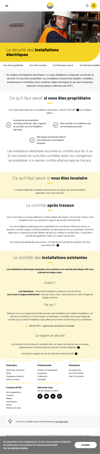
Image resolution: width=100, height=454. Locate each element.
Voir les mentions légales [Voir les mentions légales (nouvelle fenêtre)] (15, 448)
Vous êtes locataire (37, 65)
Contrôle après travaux (63, 65)
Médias (9, 398)
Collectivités (42, 376)
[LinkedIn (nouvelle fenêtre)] (53, 396)
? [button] (77, 110)
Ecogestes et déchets (15, 376)
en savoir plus (61, 421)
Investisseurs (11, 402)
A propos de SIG (14, 387)
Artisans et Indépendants (48, 370)
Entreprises (42, 373)
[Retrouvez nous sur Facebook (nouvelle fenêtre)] (40, 396)
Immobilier (42, 379)
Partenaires (74, 365)
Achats (9, 405)
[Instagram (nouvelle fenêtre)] (59, 396)
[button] (94, 6)
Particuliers (11, 365)
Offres (8, 373)
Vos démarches (75, 370)
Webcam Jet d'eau (13, 408)
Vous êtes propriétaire (13, 65)
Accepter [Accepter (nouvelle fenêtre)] (85, 445)
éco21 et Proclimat (76, 373)
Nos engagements (13, 392)
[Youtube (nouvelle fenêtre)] (46, 396)
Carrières (10, 395)
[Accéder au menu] (7, 6)
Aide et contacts (12, 379)
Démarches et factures (15, 370)
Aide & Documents (76, 376)
